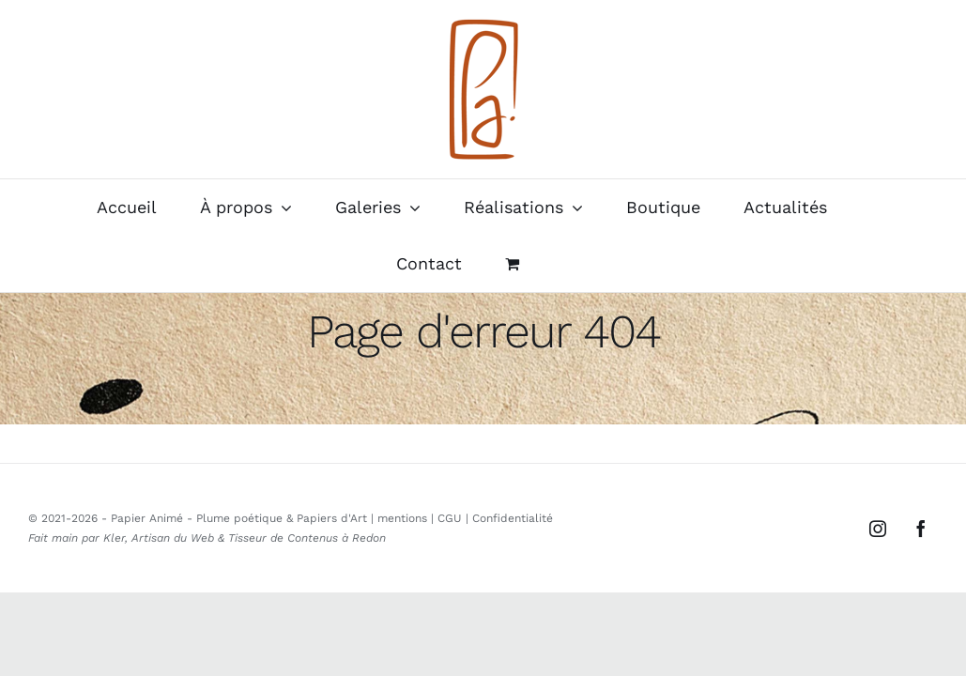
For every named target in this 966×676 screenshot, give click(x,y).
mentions (402, 518)
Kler (114, 538)
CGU (449, 518)
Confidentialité (512, 518)
